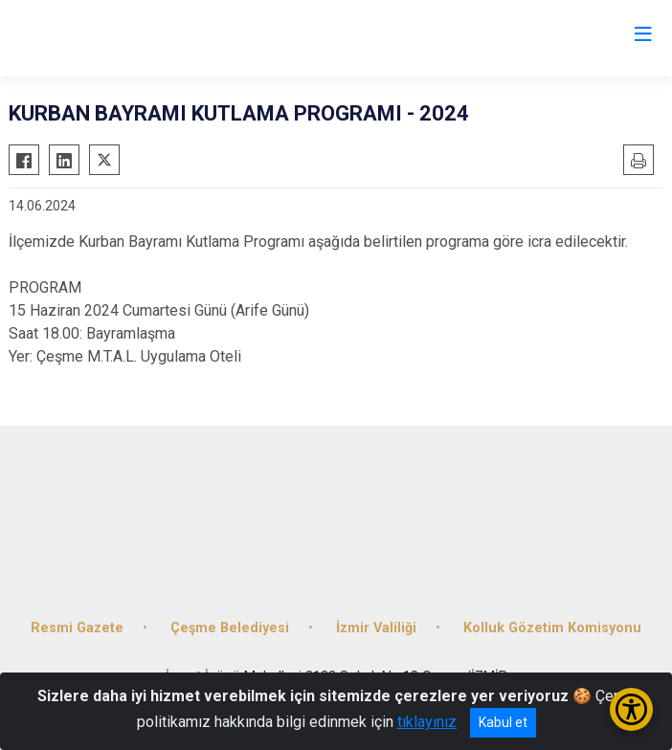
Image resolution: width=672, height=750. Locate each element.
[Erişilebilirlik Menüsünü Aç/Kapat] (631, 709)
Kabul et (503, 722)
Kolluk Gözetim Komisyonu (552, 628)
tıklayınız (427, 722)
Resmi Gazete (77, 628)
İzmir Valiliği (376, 628)
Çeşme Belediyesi (229, 628)
